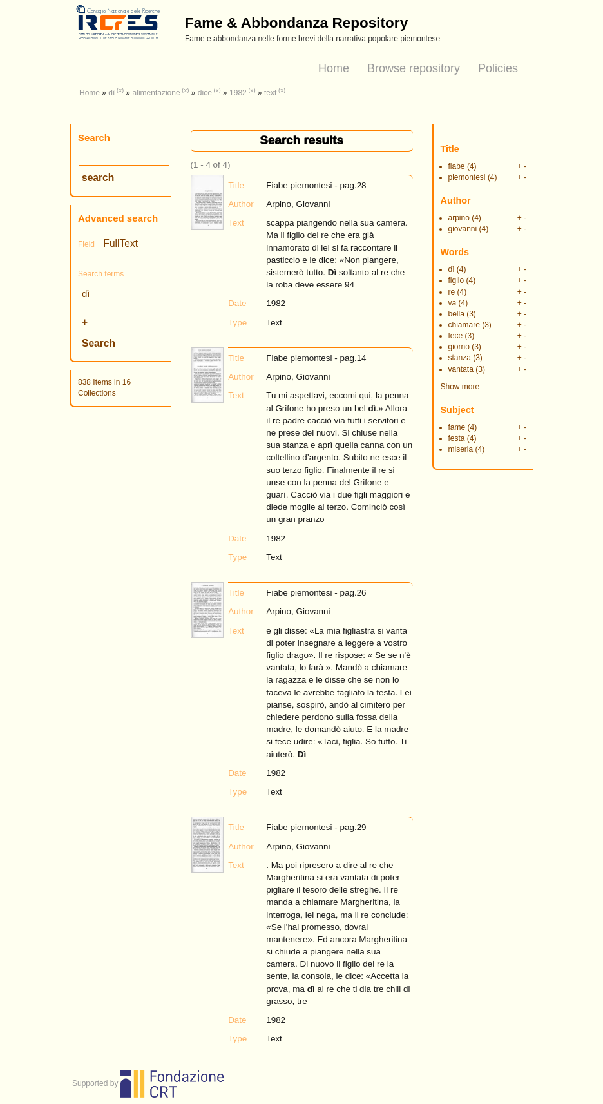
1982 (238, 92)
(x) (120, 89)
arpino (459, 217)
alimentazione (156, 92)
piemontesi (467, 177)
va (452, 302)
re (451, 291)
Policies (498, 68)
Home (333, 68)
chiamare (464, 324)
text (270, 92)
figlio (456, 280)
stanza (459, 357)
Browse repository (413, 68)
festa (456, 438)
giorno (459, 346)
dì (111, 92)
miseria (461, 449)
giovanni (462, 228)
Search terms (101, 273)
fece (455, 335)
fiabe (456, 166)
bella (456, 313)
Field (86, 244)
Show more (460, 386)
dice (205, 92)
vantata (461, 369)
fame (457, 427)
